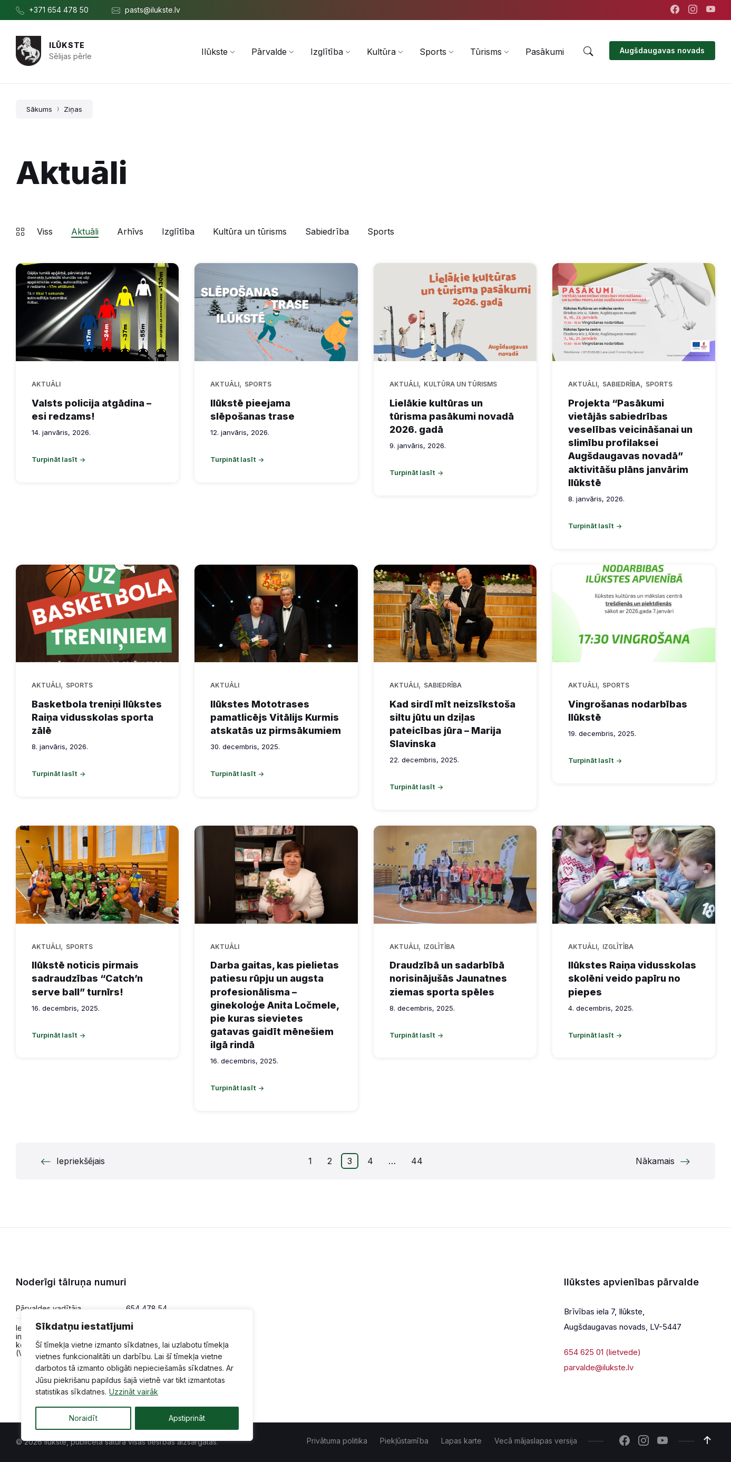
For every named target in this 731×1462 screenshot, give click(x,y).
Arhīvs (130, 231)
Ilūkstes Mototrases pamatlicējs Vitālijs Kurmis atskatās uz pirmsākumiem (275, 717)
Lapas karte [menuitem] (461, 1440)
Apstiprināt (187, 1417)
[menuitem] (214, 51)
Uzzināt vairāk (133, 1392)
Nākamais (655, 1161)
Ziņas (73, 109)
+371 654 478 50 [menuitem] (59, 9)
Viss (45, 231)
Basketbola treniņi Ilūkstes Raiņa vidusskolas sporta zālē (97, 717)
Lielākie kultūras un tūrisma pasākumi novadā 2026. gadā (451, 416)
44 (417, 1161)
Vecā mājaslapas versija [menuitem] (535, 1440)
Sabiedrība (327, 231)
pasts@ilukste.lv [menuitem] (152, 9)
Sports (380, 231)
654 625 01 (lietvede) (602, 1352)
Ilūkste (67, 45)
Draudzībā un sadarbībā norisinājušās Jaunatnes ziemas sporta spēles (448, 978)
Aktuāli (85, 231)
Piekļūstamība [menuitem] (404, 1440)
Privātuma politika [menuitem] (337, 1440)
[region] (137, 1375)
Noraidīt (83, 1417)
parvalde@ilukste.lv (598, 1367)
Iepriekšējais (80, 1161)
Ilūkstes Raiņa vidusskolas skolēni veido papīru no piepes (632, 978)
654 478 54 (146, 1308)
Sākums (39, 109)
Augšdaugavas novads (662, 50)
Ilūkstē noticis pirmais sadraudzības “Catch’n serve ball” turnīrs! (87, 978)
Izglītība (178, 231)
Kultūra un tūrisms (250, 231)
